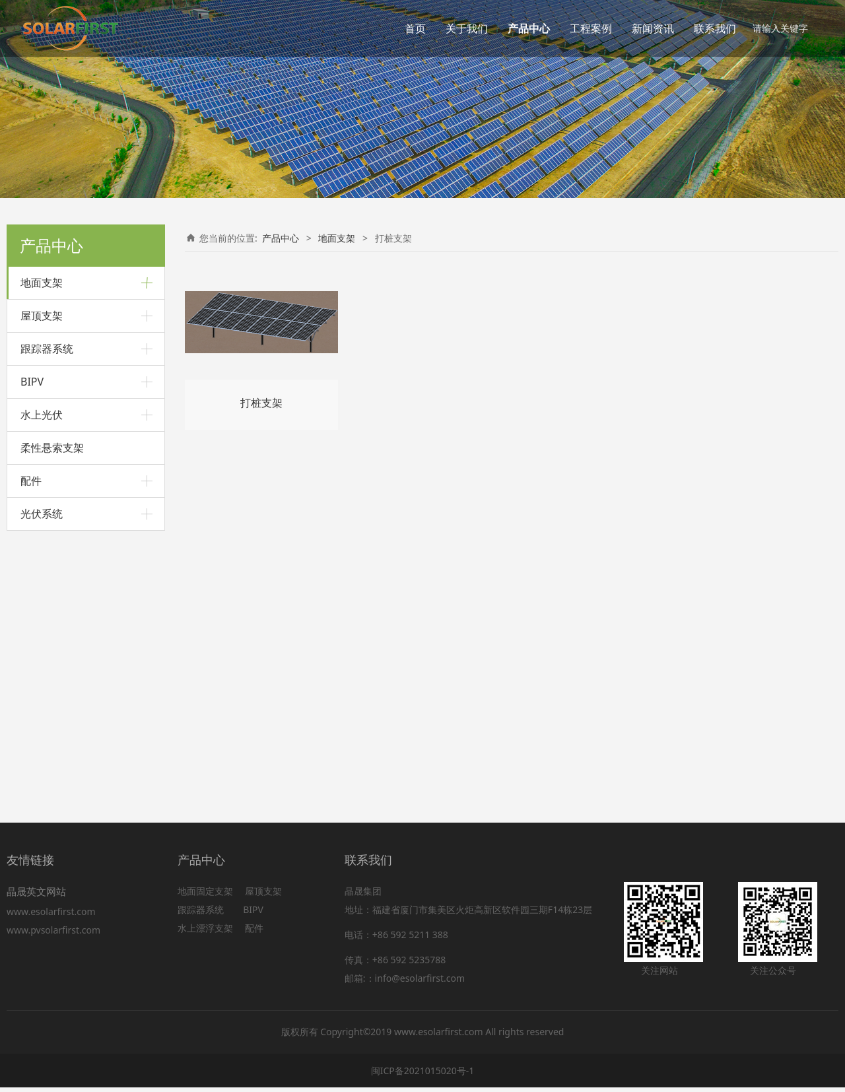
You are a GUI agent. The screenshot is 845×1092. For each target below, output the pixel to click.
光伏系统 (41, 783)
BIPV (32, 651)
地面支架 (41, 282)
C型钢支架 (41, 479)
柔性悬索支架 (52, 717)
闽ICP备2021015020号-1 (423, 1074)
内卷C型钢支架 (60, 504)
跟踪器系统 (46, 618)
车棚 (29, 407)
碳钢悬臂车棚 (57, 454)
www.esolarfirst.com (53, 916)
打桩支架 (38, 339)
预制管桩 (38, 385)
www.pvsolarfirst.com (53, 934)
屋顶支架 (41, 585)
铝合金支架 (43, 317)
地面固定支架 (205, 895)
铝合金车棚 (53, 433)
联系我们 (715, 28)
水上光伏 (41, 684)
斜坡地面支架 (48, 362)
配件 (31, 750)
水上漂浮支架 (207, 932)
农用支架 (38, 551)
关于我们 (467, 28)
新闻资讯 (653, 28)
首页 (415, 28)
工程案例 (591, 28)
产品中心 (529, 28)
